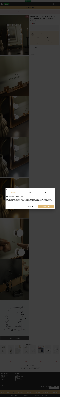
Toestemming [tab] (13, 192)
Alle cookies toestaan (46, 206)
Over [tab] (46, 192)
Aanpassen (30, 206)
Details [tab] (30, 192)
